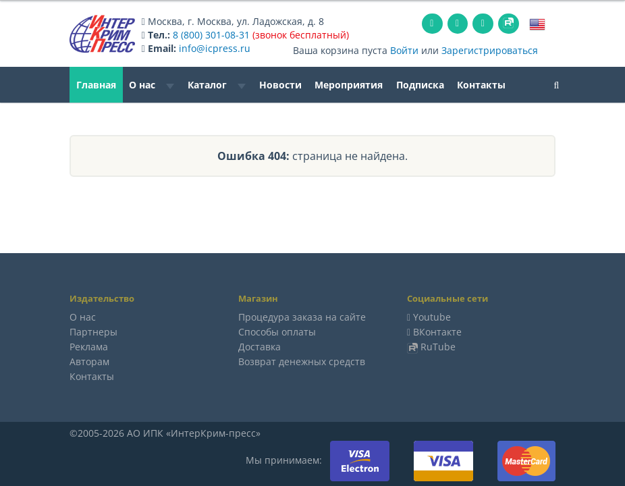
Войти (404, 50)
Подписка (420, 84)
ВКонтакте (437, 331)
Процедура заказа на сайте (302, 316)
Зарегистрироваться (489, 50)
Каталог (217, 84)
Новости (280, 84)
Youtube (432, 316)
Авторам (89, 361)
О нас (151, 84)
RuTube (438, 346)
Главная (96, 84)
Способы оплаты (277, 331)
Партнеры (93, 331)
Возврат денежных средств (301, 361)
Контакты (481, 84)
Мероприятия (349, 84)
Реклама (89, 346)
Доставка (259, 346)
